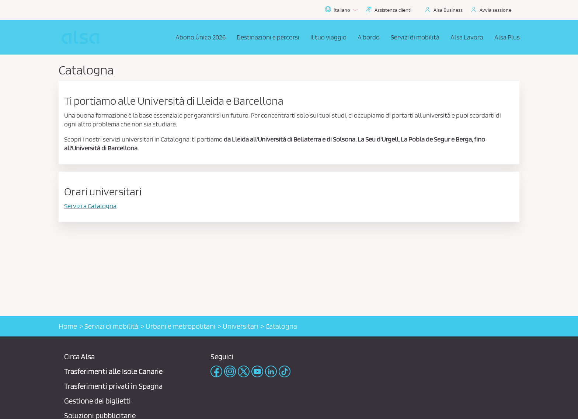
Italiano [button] (341, 10)
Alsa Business (448, 10)
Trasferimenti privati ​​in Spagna (113, 386)
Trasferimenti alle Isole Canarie (113, 371)
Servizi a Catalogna (90, 206)
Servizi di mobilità (111, 326)
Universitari (240, 326)
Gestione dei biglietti (97, 400)
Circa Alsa (79, 356)
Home (68, 326)
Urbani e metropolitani (180, 326)
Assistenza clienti (393, 10)
